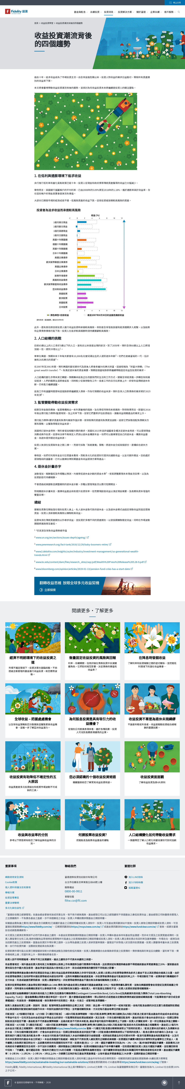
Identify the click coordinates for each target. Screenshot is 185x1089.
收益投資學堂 (47, 23)
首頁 (36, 23)
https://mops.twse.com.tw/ (86, 926)
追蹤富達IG (134, 887)
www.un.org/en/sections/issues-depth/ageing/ (61, 537)
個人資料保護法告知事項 (18, 887)
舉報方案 (9, 892)
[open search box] (179, 11)
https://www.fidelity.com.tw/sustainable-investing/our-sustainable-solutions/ (47, 1062)
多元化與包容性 (13, 907)
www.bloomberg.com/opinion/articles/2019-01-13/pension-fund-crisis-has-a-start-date (83, 568)
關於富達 (142, 12)
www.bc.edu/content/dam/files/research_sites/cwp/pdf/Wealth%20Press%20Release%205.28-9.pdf (90, 562)
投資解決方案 (126, 12)
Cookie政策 (11, 882)
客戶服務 (169, 12)
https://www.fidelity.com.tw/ (36, 926)
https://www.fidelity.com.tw (71, 1028)
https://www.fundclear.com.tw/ (139, 926)
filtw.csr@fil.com (76, 900)
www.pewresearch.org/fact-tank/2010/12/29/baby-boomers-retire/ (72, 544)
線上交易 (175, 2)
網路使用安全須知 (14, 877)
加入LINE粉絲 (136, 877)
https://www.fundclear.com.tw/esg (140, 1062)
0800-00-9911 (73, 891)
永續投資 (95, 12)
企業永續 (156, 12)
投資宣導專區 (12, 897)
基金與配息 (81, 12)
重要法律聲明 (12, 902)
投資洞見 (109, 12)
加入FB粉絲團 (136, 882)
